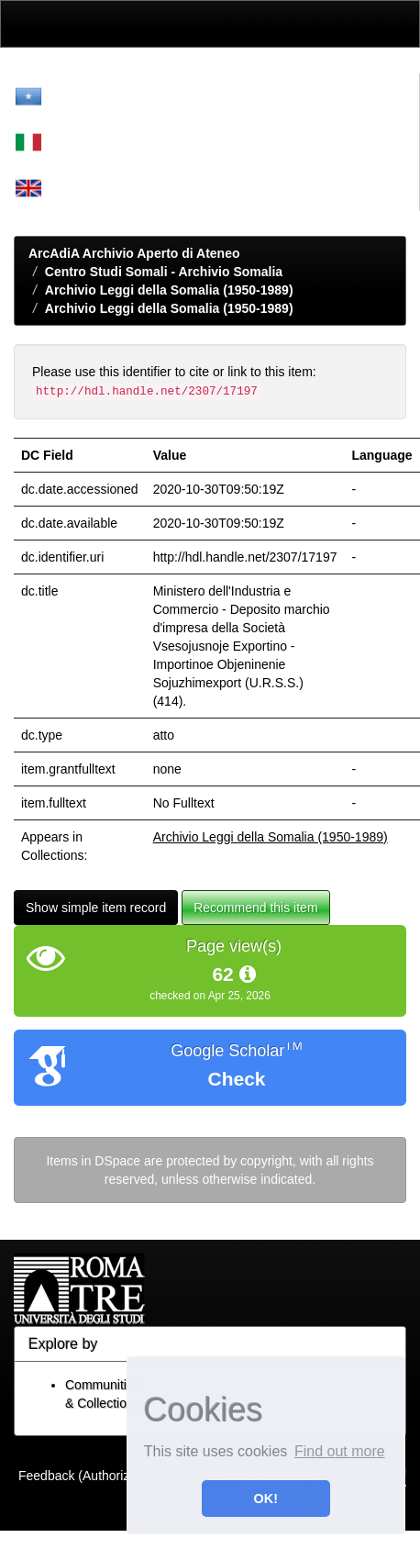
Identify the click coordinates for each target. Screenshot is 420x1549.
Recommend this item (255, 907)
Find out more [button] (339, 1451)
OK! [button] (266, 1498)
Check (236, 1078)
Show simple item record (96, 907)
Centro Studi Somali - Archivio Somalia (163, 271)
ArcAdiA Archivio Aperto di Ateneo (134, 253)
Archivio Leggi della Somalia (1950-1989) (169, 290)
